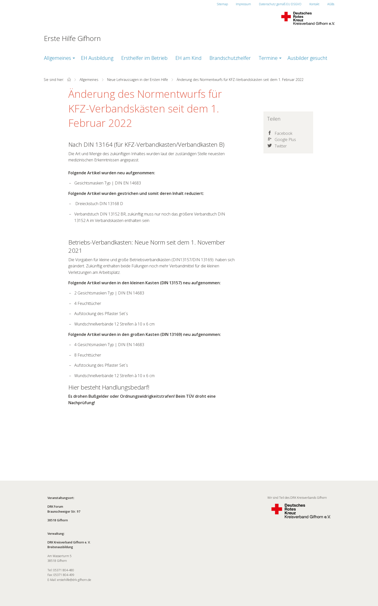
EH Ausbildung (97, 58)
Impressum (243, 4)
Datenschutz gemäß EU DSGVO (280, 4)
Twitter (281, 146)
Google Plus (285, 139)
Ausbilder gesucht (307, 58)
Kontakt (314, 4)
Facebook (283, 133)
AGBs (330, 4)
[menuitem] (58, 58)
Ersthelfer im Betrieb (144, 58)
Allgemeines (57, 58)
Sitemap (222, 4)
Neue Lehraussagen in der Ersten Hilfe (137, 79)
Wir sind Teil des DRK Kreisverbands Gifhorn (301, 509)
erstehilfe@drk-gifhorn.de (74, 580)
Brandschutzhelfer (230, 58)
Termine (268, 58)
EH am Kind (188, 58)
